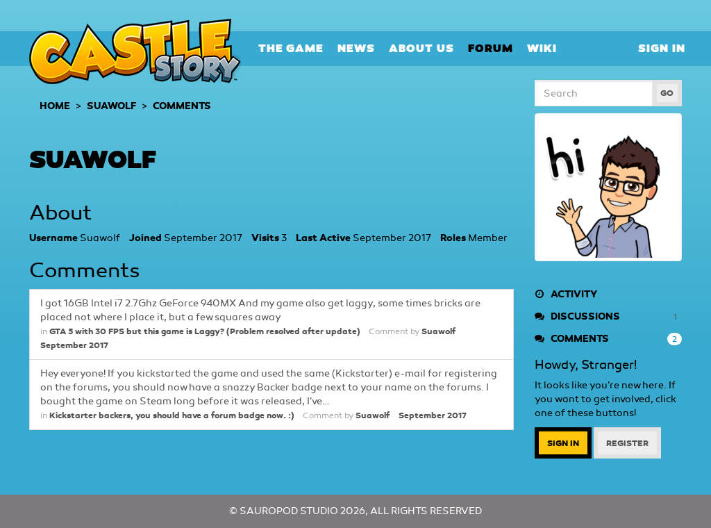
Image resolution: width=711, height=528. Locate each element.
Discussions (609, 317)
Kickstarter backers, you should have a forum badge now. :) (171, 415)
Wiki (542, 48)
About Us (421, 48)
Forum (490, 48)
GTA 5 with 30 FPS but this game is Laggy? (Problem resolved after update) (204, 331)
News (356, 48)
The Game (291, 48)
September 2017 (74, 345)
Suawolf (438, 331)
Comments (609, 339)
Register (627, 443)
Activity (566, 294)
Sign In (661, 48)
